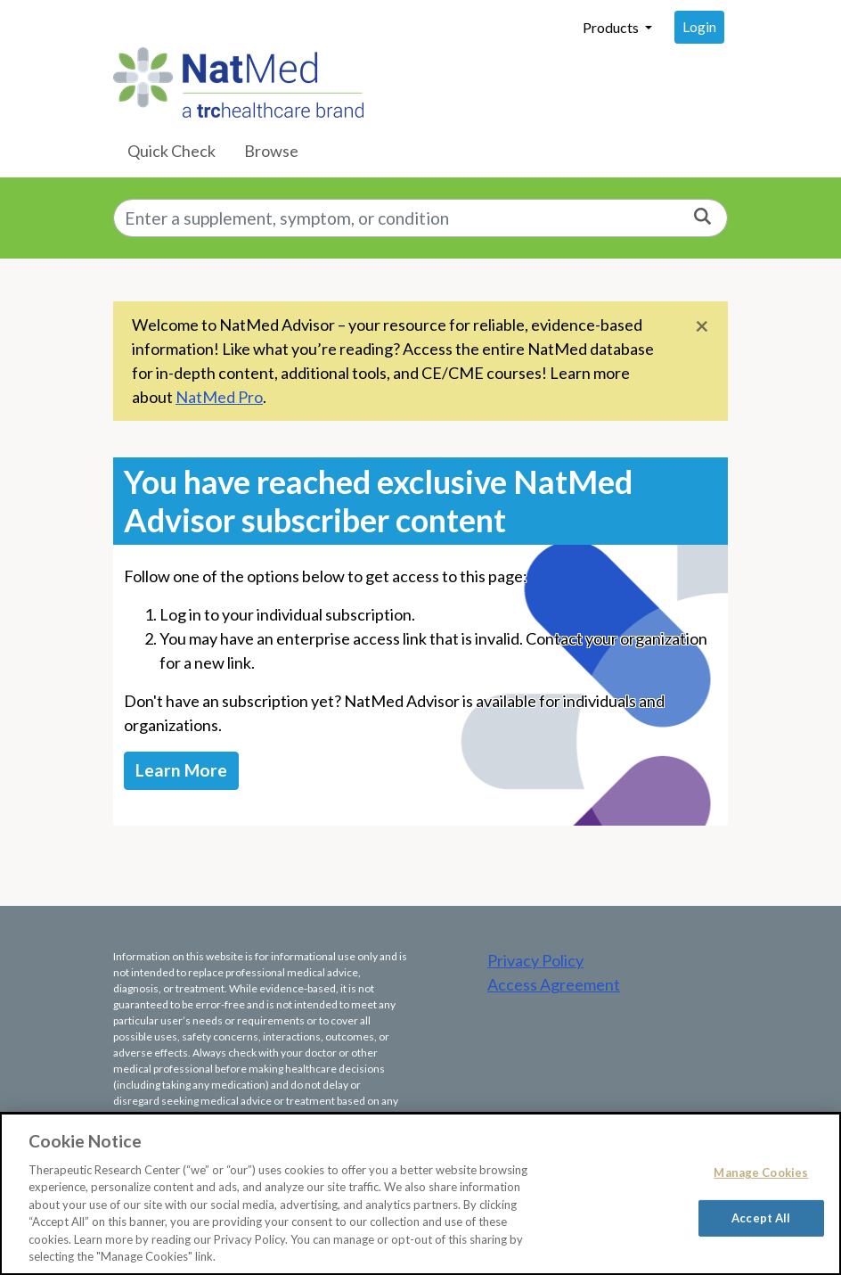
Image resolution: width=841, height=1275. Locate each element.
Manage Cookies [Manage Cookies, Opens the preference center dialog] (761, 1172)
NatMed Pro (219, 397)
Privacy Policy (535, 960)
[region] (420, 1194)
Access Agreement (553, 984)
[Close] (702, 325)
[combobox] (420, 218)
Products (612, 27)
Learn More (181, 770)
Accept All (760, 1217)
